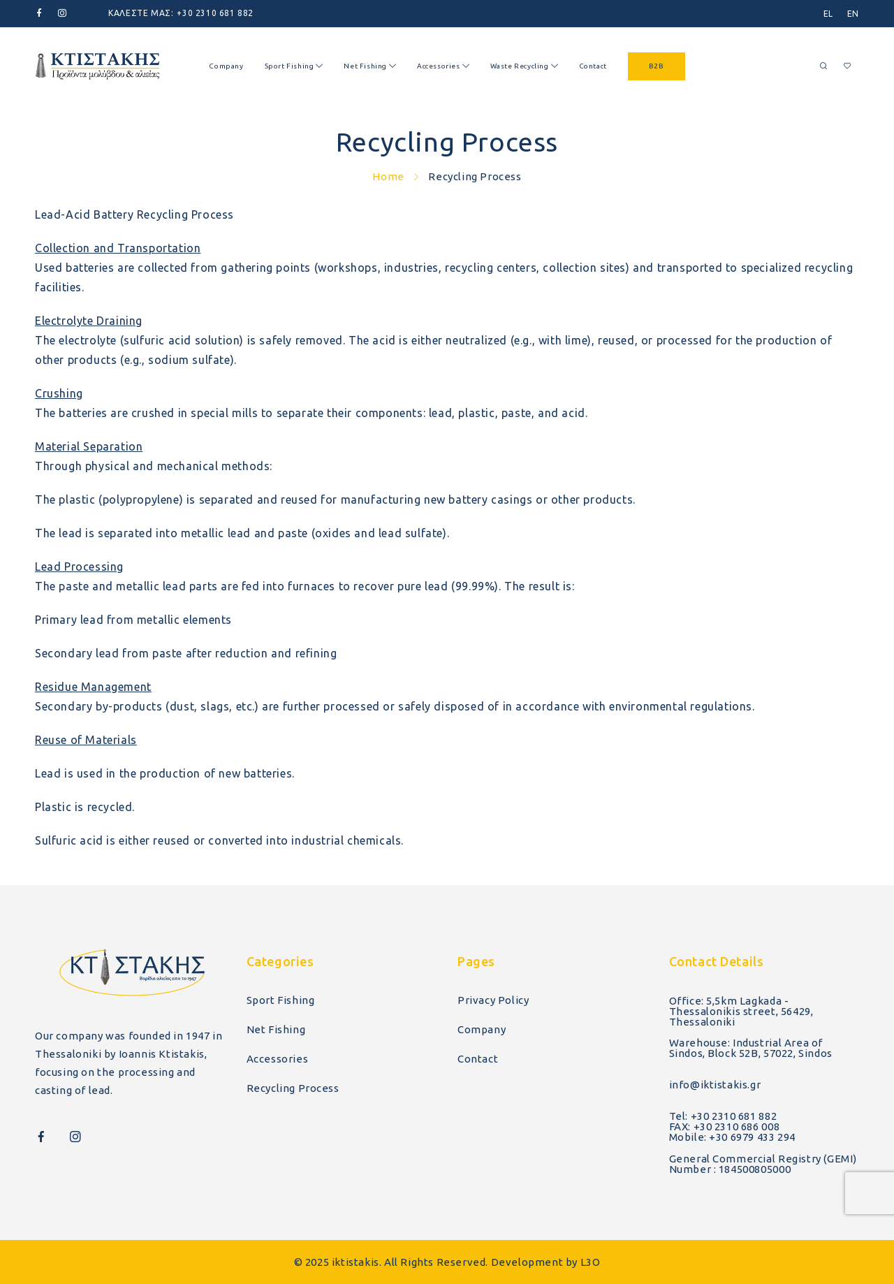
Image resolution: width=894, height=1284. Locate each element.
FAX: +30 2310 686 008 (724, 1126)
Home (388, 176)
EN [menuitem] (853, 13)
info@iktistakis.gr (715, 1084)
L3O (590, 1262)
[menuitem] (828, 14)
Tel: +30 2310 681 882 (723, 1116)
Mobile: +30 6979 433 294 (732, 1137)
